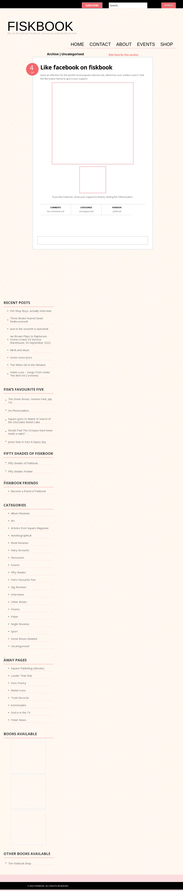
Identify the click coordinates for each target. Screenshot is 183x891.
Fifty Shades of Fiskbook (23, 463)
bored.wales (18, 705)
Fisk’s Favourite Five (23, 579)
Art (13, 520)
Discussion (17, 557)
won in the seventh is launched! (29, 329)
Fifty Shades (18, 572)
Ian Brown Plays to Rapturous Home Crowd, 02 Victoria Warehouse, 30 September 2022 (30, 339)
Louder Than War (21, 675)
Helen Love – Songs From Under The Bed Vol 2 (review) (30, 373)
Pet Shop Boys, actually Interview (30, 311)
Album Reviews (20, 513)
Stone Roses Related (24, 638)
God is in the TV (20, 712)
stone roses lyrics (21, 357)
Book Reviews (19, 543)
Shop (166, 44)
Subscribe (92, 5)
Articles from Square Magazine (30, 528)
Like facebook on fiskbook (76, 67)
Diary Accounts (20, 550)
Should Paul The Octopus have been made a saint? (30, 431)
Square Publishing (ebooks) (27, 668)
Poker (14, 616)
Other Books (19, 602)
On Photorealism (18, 410)
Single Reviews (20, 624)
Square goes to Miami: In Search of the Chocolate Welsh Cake (29, 420)
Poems (15, 609)
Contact (100, 44)
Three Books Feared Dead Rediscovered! (26, 319)
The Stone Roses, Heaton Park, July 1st (30, 400)
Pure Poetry (18, 683)
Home (77, 44)
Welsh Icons (18, 690)
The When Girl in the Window (28, 365)
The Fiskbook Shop (19, 863)
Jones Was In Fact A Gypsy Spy (27, 442)
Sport (14, 631)
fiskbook (117, 211)
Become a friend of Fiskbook (28, 491)
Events (146, 44)
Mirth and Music (19, 350)
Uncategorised (86, 211)
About (124, 44)
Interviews (17, 594)
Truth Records (20, 698)
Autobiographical (21, 535)
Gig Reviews (18, 587)
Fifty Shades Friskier (20, 471)
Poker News (18, 720)
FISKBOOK (40, 26)
